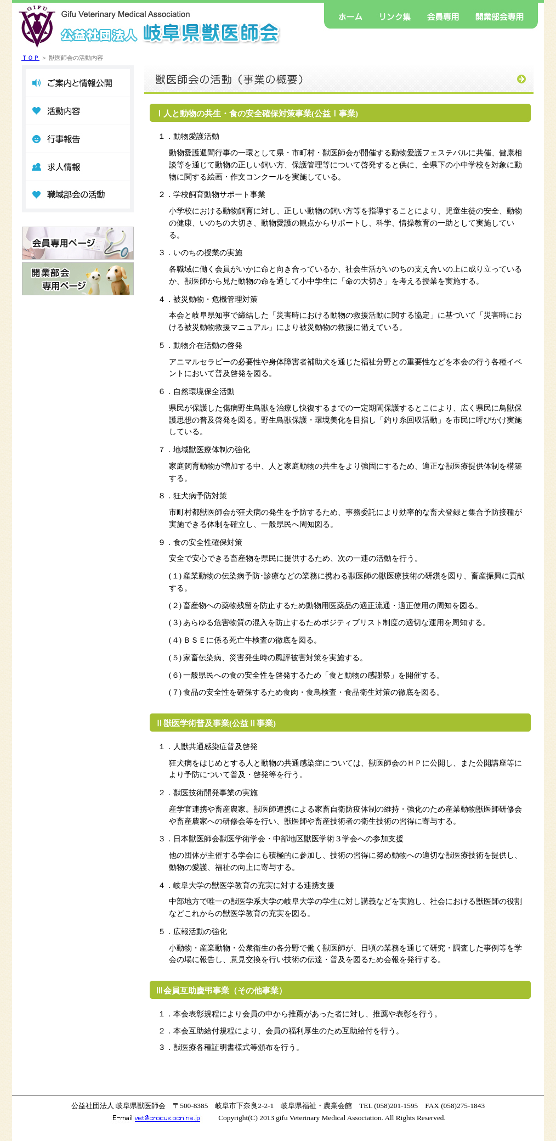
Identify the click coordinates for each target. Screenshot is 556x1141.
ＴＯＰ (30, 57)
